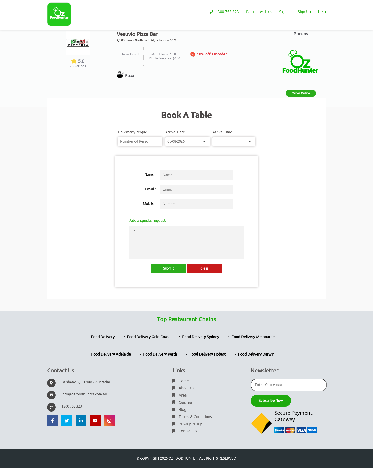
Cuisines (182, 402)
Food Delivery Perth (160, 354)
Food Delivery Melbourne (253, 337)
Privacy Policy (187, 424)
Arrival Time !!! (224, 132)
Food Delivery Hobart (207, 354)
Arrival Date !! (176, 132)
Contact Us (184, 431)
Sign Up (304, 12)
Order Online (301, 93)
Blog (179, 409)
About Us (183, 388)
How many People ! (133, 132)
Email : (150, 189)
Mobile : (149, 203)
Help (322, 12)
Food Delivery (103, 337)
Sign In (285, 12)
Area (179, 395)
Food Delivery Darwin (256, 354)
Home (180, 381)
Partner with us (259, 12)
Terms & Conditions (192, 416)
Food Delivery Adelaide (111, 354)
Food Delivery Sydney (200, 337)
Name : (150, 174)
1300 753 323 (224, 12)
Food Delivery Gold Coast (148, 337)
